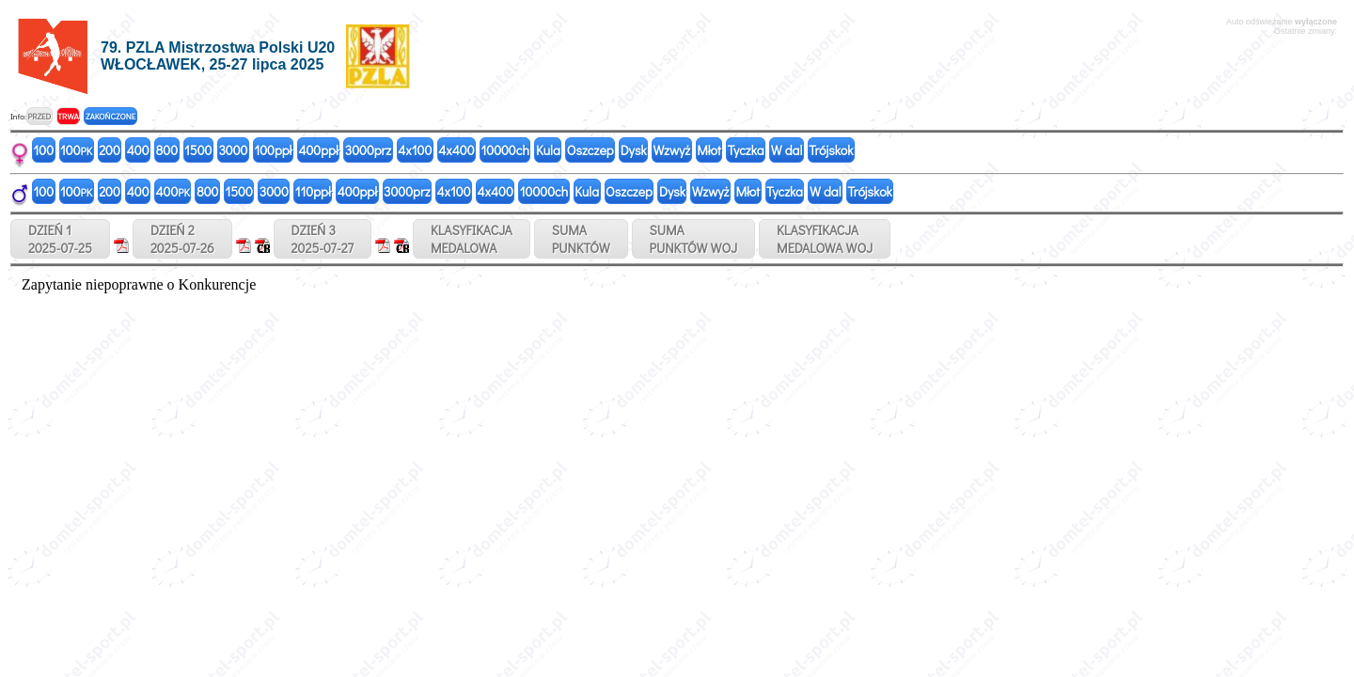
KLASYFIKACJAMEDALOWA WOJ (825, 239)
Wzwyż (672, 150)
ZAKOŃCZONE (110, 116)
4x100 (415, 150)
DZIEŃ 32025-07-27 (322, 239)
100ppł (272, 150)
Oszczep (590, 150)
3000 (232, 150)
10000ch (505, 150)
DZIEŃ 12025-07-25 (60, 239)
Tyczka (746, 150)
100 (44, 150)
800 (167, 150)
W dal (787, 150)
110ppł (313, 191)
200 (109, 150)
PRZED (39, 116)
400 (138, 150)
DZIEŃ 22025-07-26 (182, 239)
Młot (709, 150)
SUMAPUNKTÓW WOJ (694, 239)
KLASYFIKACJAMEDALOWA (471, 239)
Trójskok (831, 150)
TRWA (68, 116)
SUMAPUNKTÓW (581, 239)
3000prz (368, 150)
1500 (198, 150)
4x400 (456, 150)
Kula (548, 150)
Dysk (634, 150)
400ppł (318, 150)
